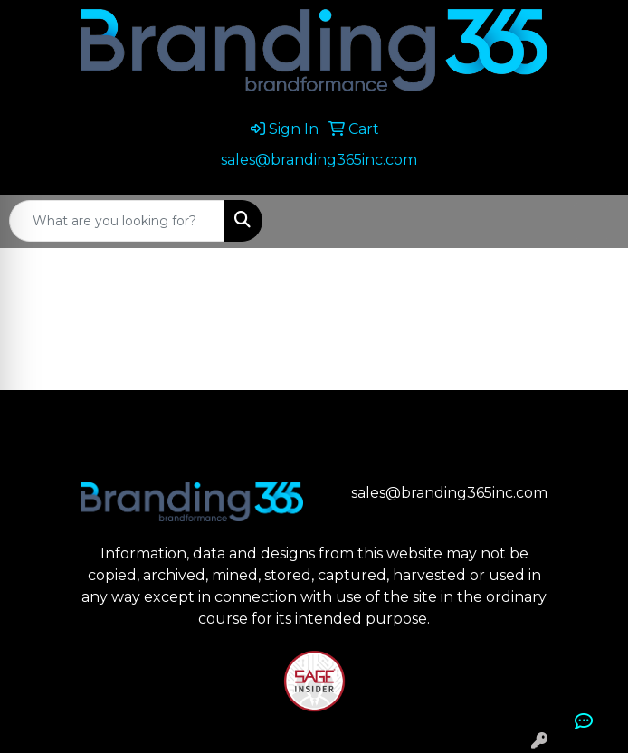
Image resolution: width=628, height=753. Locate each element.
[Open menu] (592, 221)
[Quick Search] (116, 221)
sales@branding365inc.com (319, 159)
